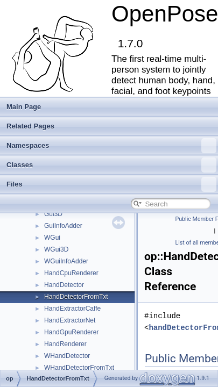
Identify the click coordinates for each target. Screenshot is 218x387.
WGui (52, 237)
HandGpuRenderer (71, 332)
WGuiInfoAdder (66, 261)
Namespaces (111, 145)
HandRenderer (65, 344)
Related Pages (30, 126)
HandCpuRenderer (71, 273)
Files (111, 184)
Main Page (23, 107)
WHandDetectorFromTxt (79, 367)
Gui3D (53, 214)
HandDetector (64, 285)
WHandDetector (67, 356)
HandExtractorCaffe (72, 308)
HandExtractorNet (69, 320)
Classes (111, 165)
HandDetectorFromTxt (76, 296)
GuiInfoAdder (63, 226)
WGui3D (56, 249)
